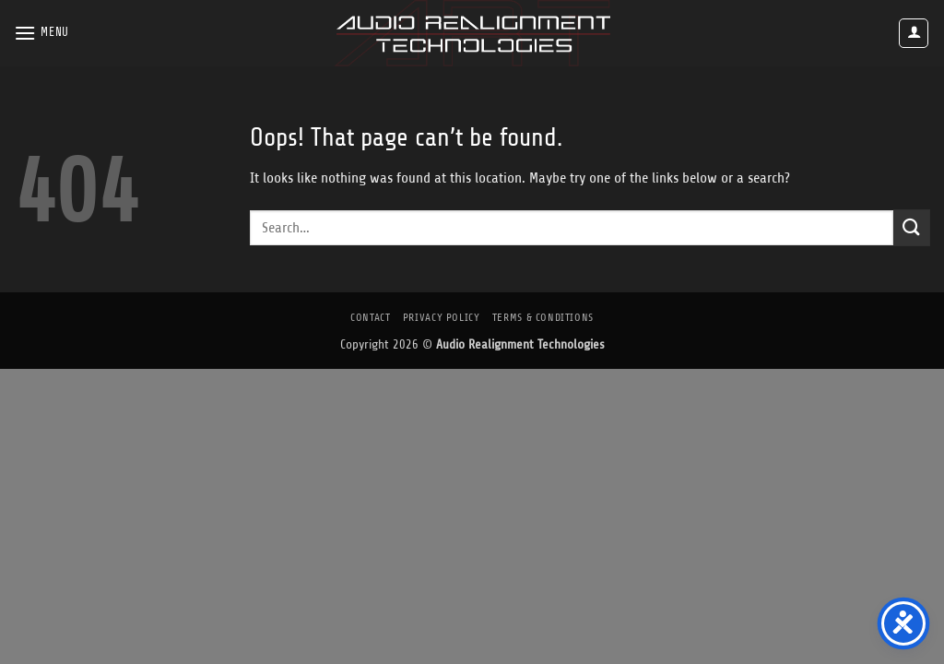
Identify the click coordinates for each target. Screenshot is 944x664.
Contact (370, 317)
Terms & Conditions (543, 317)
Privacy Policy (441, 317)
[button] (41, 32)
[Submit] (911, 227)
